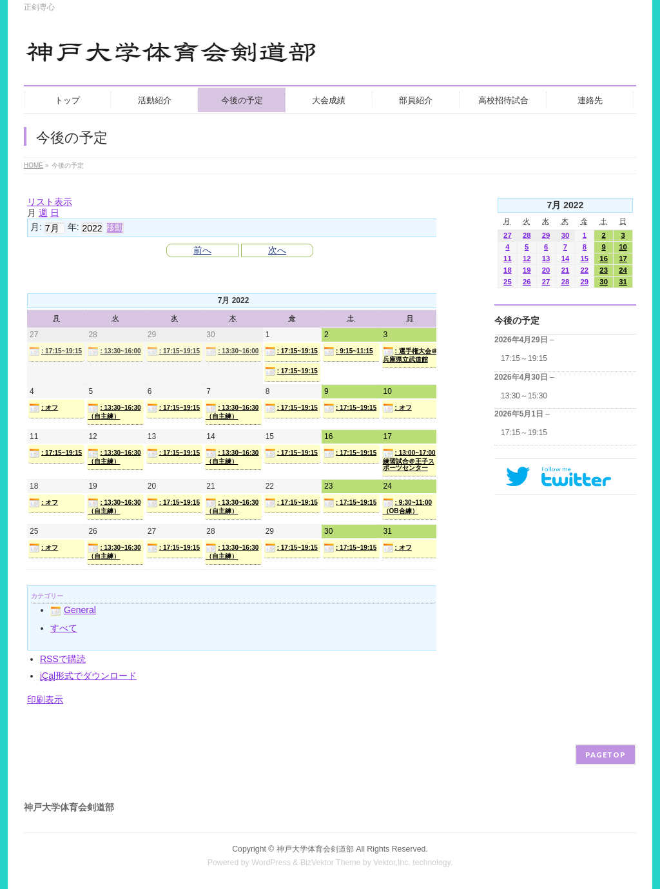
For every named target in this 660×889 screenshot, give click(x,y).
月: (36, 227)
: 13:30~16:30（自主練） (114, 411)
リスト (49, 202)
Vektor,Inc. (392, 862)
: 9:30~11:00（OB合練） (407, 506)
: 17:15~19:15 (55, 351)
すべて (63, 628)
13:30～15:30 (524, 395)
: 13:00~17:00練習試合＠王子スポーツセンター (409, 459)
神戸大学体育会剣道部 (315, 849)
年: (73, 227)
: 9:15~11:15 (348, 351)
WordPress (271, 862)
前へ (202, 250)
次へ (277, 250)
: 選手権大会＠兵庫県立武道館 (410, 354)
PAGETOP (605, 754)
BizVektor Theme (330, 862)
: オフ (43, 408)
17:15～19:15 (524, 358)
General (73, 610)
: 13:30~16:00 (114, 351)
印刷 (45, 699)
